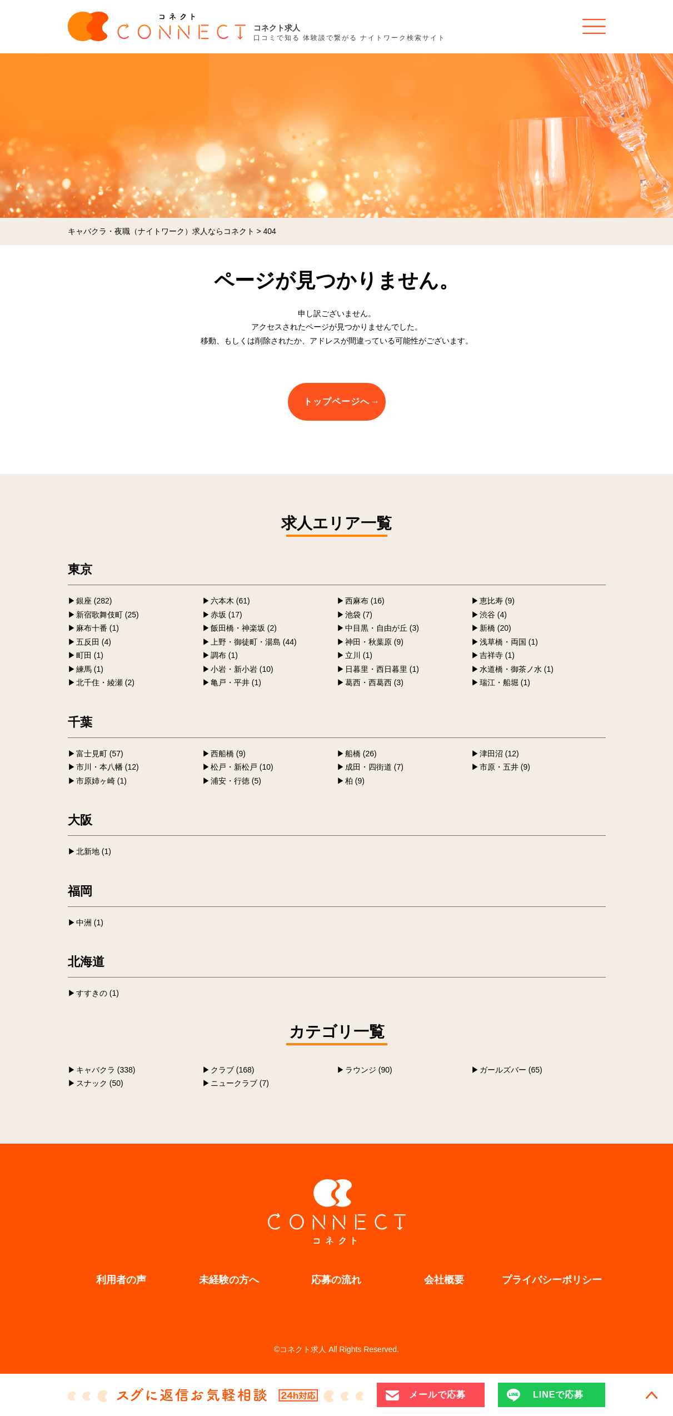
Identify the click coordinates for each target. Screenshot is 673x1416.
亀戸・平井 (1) (236, 682)
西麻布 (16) (365, 600)
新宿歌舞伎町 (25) (107, 614)
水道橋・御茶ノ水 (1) (517, 669)
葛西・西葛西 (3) (374, 682)
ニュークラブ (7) (240, 1083)
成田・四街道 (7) (374, 766)
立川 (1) (358, 655)
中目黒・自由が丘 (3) (382, 628)
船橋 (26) (361, 753)
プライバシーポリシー (552, 1279)
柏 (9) (355, 780)
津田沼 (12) (499, 753)
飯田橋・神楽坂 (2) (244, 628)
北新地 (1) (93, 851)
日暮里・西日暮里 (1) (382, 669)
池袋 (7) (358, 614)
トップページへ (336, 401)
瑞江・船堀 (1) (505, 682)
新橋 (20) (495, 628)
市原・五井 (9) (505, 766)
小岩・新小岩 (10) (242, 669)
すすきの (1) (97, 993)
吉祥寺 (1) (497, 655)
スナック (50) (99, 1083)
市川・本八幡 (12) (107, 766)
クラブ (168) (233, 1069)
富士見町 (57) (99, 753)
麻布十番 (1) (97, 628)
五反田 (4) (93, 641)
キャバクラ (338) (106, 1069)
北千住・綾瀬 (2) (105, 682)
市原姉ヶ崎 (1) (101, 780)
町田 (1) (89, 655)
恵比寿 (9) (497, 600)
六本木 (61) (230, 600)
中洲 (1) (89, 922)
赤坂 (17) (226, 614)
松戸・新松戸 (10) (242, 766)
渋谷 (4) (493, 614)
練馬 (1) (89, 669)
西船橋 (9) (228, 753)
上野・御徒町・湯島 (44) (254, 641)
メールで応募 (437, 1394)
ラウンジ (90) (368, 1069)
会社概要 (444, 1279)
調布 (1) (224, 655)
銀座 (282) (94, 600)
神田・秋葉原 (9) (374, 641)
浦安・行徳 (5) (236, 780)
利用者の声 (121, 1279)
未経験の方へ (229, 1279)
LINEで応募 (558, 1394)
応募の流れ (336, 1279)
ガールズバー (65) (511, 1069)
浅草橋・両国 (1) (509, 641)
